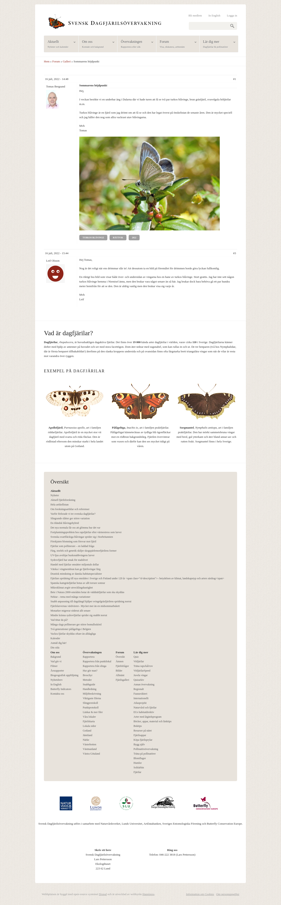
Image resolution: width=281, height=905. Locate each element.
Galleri (67, 61)
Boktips (137, 726)
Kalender (55, 638)
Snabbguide (89, 684)
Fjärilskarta (89, 721)
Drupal (103, 894)
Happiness (148, 894)
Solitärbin (138, 767)
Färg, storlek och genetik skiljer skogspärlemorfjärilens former (83, 550)
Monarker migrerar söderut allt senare (70, 610)
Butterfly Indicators (60, 689)
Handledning (89, 689)
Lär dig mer (217, 44)
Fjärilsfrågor (122, 666)
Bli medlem (195, 15)
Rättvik (118, 237)
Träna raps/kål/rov (143, 666)
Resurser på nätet (142, 730)
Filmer (54, 666)
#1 (234, 79)
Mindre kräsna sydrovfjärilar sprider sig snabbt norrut (78, 615)
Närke (86, 739)
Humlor (137, 762)
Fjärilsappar (139, 735)
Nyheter (54, 495)
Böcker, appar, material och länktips (152, 721)
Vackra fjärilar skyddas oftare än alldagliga (73, 633)
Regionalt (138, 689)
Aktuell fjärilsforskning (62, 499)
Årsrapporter (57, 670)
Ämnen (119, 661)
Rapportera (88, 656)
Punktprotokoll (91, 707)
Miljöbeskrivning (92, 693)
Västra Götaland (91, 753)
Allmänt (120, 675)
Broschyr (87, 675)
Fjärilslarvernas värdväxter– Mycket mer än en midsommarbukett (85, 606)
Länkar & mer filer (93, 712)
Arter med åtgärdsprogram (147, 716)
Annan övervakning (143, 684)
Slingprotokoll (90, 702)
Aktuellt (60, 44)
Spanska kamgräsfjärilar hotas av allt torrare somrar (77, 583)
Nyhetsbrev (56, 679)
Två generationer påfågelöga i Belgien (70, 629)
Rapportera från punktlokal (97, 661)
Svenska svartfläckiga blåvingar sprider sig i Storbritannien (81, 536)
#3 (234, 253)
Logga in (232, 15)
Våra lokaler (89, 716)
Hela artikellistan (59, 504)
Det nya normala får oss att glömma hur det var (75, 527)
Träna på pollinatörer (144, 753)
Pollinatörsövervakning (145, 749)
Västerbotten (89, 744)
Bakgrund (55, 656)
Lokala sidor (89, 726)
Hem (46, 61)
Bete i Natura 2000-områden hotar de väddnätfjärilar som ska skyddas (87, 592)
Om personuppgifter (227, 894)
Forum (176, 44)
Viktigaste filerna (92, 698)
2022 (134, 237)
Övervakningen (135, 44)
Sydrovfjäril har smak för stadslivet (69, 559)
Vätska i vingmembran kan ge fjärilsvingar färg (75, 569)
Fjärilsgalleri (122, 679)
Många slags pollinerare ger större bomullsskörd (75, 624)
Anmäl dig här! (58, 642)
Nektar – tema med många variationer (70, 596)
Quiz (136, 656)
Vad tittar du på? (59, 619)
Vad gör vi (55, 661)
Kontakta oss (57, 693)
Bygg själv (139, 744)
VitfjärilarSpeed (141, 670)
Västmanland (90, 749)
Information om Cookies (200, 894)
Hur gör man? (90, 670)
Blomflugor (139, 758)
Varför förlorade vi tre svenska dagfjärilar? (72, 513)
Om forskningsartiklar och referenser (70, 509)
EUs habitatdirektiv (143, 712)
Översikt (120, 656)
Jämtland (87, 735)
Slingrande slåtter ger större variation (70, 518)
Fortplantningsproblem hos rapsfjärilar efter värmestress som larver (86, 532)
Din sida (54, 647)
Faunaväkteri (140, 693)
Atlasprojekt (139, 702)
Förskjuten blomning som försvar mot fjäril (73, 541)
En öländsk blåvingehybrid (64, 523)
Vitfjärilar (138, 661)
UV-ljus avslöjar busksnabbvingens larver (72, 555)
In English (214, 15)
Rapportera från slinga (94, 666)
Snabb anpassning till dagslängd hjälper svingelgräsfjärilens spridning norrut (90, 601)
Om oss (96, 44)
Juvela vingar (140, 675)
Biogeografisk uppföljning (64, 675)
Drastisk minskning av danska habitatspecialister (76, 573)
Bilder (119, 670)
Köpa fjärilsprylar (142, 739)
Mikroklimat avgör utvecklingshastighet (71, 587)
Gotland (87, 730)
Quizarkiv (138, 679)
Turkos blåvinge (93, 237)
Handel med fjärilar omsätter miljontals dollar (74, 564)
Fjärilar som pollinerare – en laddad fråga (72, 546)
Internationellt (140, 698)
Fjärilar (137, 772)
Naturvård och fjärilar (145, 707)
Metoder (87, 679)
